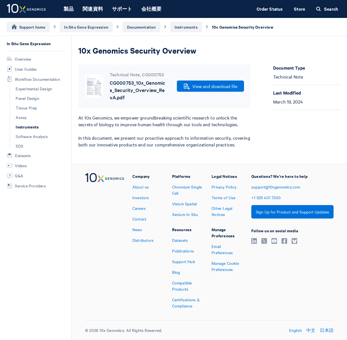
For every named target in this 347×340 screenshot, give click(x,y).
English (295, 330)
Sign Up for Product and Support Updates (292, 212)
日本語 (327, 330)
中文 (310, 330)
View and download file (210, 86)
